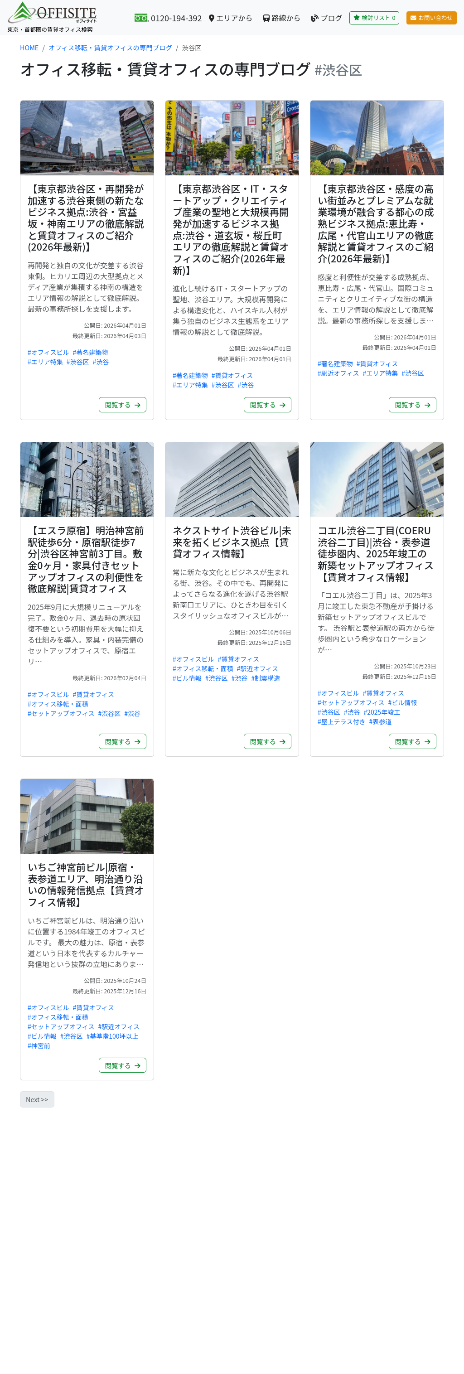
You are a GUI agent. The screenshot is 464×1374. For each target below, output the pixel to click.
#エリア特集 (45, 361)
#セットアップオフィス (61, 713)
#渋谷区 (78, 361)
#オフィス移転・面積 (58, 703)
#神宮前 (39, 1045)
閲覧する (122, 404)
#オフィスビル (48, 352)
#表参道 (380, 721)
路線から (281, 17)
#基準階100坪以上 (113, 1035)
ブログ (326, 17)
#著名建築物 (90, 352)
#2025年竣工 (382, 711)
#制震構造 (265, 677)
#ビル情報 (187, 677)
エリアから (230, 17)
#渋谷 (101, 361)
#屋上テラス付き (342, 721)
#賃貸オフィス (232, 375)
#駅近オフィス (338, 372)
